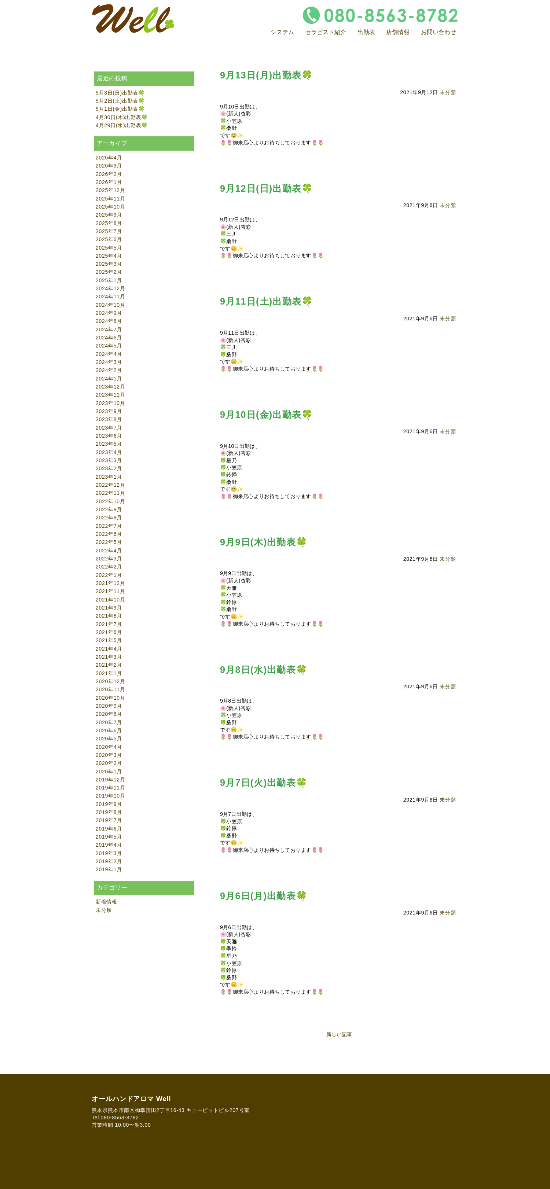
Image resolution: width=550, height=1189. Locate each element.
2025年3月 (109, 264)
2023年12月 (110, 387)
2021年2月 (109, 665)
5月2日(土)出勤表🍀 (120, 101)
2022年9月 (109, 509)
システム (282, 32)
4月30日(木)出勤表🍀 (122, 117)
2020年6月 (109, 730)
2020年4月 (109, 747)
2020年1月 (109, 771)
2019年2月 (109, 861)
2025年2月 (109, 272)
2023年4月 (109, 452)
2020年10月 (110, 698)
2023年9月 (109, 411)
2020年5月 (109, 738)
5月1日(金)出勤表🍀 (120, 109)
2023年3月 (109, 460)
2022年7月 (109, 526)
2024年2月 (109, 370)
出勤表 (366, 32)
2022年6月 (109, 534)
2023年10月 (110, 403)
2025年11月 (110, 199)
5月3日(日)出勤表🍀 (120, 93)
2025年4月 (109, 256)
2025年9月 (109, 215)
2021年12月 (110, 583)
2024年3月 (109, 362)
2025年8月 (109, 223)
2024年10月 (110, 305)
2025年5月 (109, 248)
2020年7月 (109, 722)
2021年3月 (109, 657)
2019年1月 (109, 869)
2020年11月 (110, 689)
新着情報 (106, 902)
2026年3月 (109, 166)
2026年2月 (109, 174)
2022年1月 (109, 575)
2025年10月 (110, 207)
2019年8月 (109, 812)
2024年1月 (109, 379)
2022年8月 (109, 517)
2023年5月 (109, 444)
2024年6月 (109, 337)
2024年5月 (109, 346)
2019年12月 (110, 780)
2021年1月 (109, 673)
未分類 (448, 92)
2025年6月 (109, 239)
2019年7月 (109, 820)
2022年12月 (110, 485)
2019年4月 (109, 845)
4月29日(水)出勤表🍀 (122, 125)
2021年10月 (110, 600)
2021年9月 (109, 608)
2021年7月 (109, 624)
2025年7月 (109, 231)
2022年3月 (109, 559)
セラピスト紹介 (325, 32)
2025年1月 (109, 280)
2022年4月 (109, 550)
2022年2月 (109, 567)
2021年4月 (109, 649)
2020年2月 (109, 763)
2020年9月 (109, 706)
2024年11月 (110, 296)
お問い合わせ (438, 32)
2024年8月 (109, 321)
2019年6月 (109, 829)
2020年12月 (110, 681)
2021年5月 (109, 640)
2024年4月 (109, 354)
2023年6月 (109, 436)
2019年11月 (110, 788)
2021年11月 (110, 591)
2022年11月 (110, 493)
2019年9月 (109, 804)
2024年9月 (109, 313)
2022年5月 (109, 542)
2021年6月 (109, 632)
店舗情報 (398, 32)
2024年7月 (109, 329)
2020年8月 (109, 714)
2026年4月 (109, 158)
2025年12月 (110, 190)
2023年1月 (109, 477)
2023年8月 (109, 419)
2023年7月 (109, 428)
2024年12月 (110, 288)
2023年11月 (110, 395)
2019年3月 (109, 853)
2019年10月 (110, 796)
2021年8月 (109, 616)
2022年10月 (110, 501)
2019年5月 (109, 837)
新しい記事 (339, 1034)
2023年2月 (109, 468)
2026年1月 (109, 182)
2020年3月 (109, 755)
